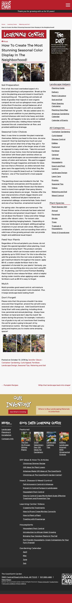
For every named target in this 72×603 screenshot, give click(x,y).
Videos (54, 188)
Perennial (56, 214)
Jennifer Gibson (34, 360)
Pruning (55, 180)
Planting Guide (58, 88)
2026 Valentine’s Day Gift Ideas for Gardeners (38, 447)
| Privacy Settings (21, 583)
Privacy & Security (43, 582)
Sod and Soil (57, 100)
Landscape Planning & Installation (6, 432)
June (25, 559)
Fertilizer (36, 363)
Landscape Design (9, 365)
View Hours (6, 580)
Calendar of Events (60, 120)
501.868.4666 (46, 577)
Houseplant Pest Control (33, 492)
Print (5, 41)
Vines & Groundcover (60, 232)
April (25, 552)
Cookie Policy (54, 582)
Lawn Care (56, 176)
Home (3, 24)
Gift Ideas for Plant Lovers (34, 467)
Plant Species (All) (59, 207)
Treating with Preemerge (34, 519)
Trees (54, 222)
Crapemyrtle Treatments (34, 508)
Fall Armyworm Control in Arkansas (38, 484)
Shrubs (55, 218)
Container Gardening (11, 363)
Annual (55, 211)
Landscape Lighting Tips (51, 444)
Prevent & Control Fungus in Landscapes (40, 488)
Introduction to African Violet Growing (39, 532)
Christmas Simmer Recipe (34, 463)
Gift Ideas (56, 158)
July (24, 563)
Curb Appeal (26, 363)
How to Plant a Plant (32, 515)
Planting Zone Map (60, 110)
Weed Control (58, 195)
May (25, 556)
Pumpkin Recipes (10, 385)
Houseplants (57, 162)
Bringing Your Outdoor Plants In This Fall (40, 536)
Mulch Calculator (59, 96)
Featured (56, 147)
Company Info (7, 439)
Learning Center (12, 24)
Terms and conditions (8, 583)
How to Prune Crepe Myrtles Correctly (39, 511)
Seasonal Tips (24, 365)
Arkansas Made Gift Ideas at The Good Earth (42, 471)
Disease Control (58, 139)
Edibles (55, 143)
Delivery (55, 92)
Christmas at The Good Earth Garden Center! (42, 475)
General (55, 155)
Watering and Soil (24, 24)
